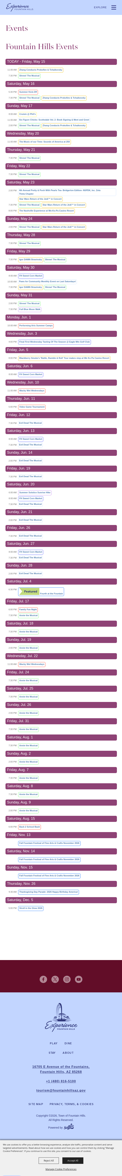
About (68, 1053)
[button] (113, 7)
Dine (68, 1043)
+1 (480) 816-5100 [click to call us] (61, 1081)
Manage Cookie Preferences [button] (61, 1169)
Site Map (35, 1104)
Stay (52, 1053)
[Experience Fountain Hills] (61, 1017)
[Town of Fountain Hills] (19, 7)
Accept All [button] (72, 1160)
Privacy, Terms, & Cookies (72, 1104)
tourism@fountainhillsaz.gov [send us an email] (61, 1090)
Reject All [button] (49, 1160)
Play (54, 1043)
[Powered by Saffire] (69, 1126)
